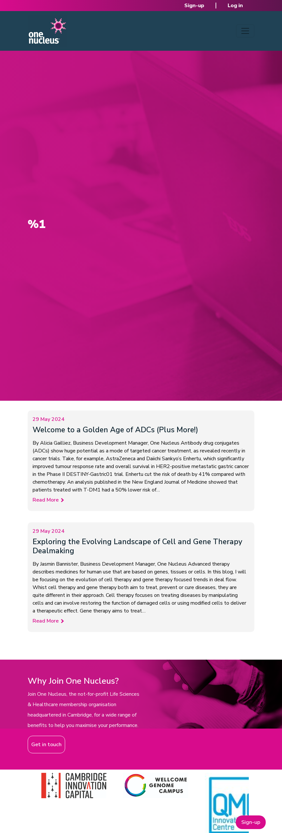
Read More (46, 500)
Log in (235, 5)
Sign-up (194, 5)
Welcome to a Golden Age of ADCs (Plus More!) (115, 430)
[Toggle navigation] (245, 30)
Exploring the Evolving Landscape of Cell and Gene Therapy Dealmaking (137, 546)
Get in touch (46, 744)
